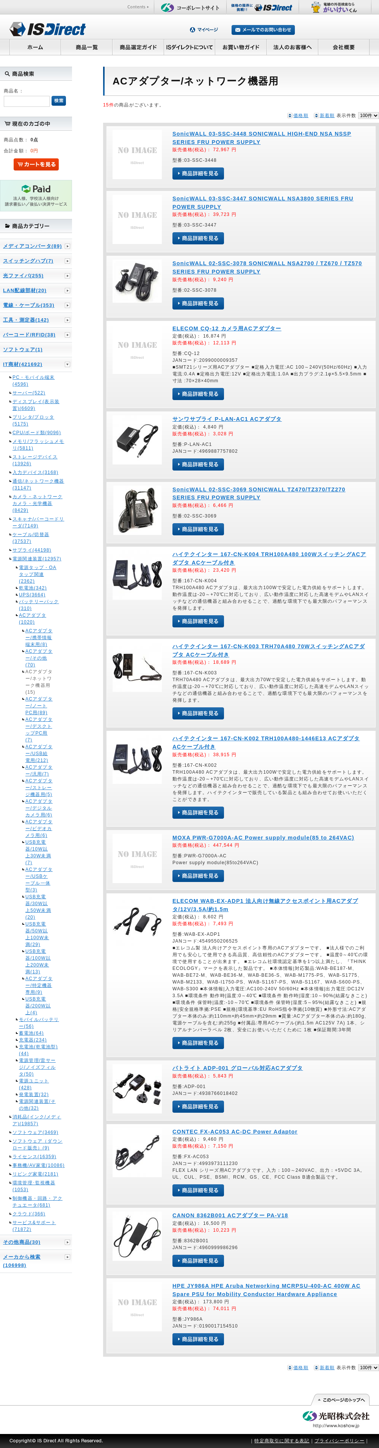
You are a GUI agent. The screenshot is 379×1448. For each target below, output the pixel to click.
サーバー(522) (29, 393)
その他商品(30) (22, 1242)
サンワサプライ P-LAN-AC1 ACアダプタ (227, 419)
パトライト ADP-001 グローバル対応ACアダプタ (237, 1068)
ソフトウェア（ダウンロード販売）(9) (38, 1144)
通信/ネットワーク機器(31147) (38, 484)
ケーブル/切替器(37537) (31, 538)
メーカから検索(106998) (22, 1261)
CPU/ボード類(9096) (37, 432)
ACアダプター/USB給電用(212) (39, 753)
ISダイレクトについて (189, 47)
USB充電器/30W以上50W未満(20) (38, 907)
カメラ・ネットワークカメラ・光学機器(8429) (38, 503)
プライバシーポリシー (340, 1440)
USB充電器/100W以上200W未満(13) (38, 961)
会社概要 (344, 47)
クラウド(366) (29, 1214)
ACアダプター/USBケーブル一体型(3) (39, 880)
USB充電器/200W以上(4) (38, 1005)
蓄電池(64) (31, 1033)
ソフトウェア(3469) (35, 1132)
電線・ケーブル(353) (29, 305)
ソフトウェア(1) (23, 349)
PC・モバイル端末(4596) (34, 381)
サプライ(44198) (32, 550)
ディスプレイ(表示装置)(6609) (36, 405)
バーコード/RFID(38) (29, 335)
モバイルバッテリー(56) (39, 1023)
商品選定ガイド (138, 47)
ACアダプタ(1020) (32, 619)
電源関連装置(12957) (37, 558)
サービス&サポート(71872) (34, 1226)
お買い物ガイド (241, 47)
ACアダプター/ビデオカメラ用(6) (39, 828)
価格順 (301, 115)
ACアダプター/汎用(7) (39, 771)
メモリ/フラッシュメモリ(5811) (38, 445)
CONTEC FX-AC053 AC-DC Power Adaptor (235, 1132)
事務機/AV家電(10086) (39, 1165)
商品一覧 (86, 47)
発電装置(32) (34, 1094)
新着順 (327, 115)
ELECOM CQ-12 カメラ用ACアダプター (227, 328)
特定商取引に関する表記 (281, 1440)
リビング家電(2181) (35, 1174)
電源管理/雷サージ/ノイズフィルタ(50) (37, 1067)
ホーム (35, 47)
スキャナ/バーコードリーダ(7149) (38, 522)
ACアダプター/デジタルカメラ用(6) (39, 808)
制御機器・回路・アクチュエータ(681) (38, 1202)
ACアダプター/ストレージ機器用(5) (39, 787)
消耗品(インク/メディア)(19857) (37, 1120)
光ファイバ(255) (23, 275)
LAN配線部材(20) (25, 290)
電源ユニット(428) (34, 1084)
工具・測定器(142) (26, 320)
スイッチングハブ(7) (28, 261)
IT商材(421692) (22, 364)
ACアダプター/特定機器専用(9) (39, 985)
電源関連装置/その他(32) (37, 1105)
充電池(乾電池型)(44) (38, 1050)
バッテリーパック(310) (39, 605)
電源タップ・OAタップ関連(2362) (37, 574)
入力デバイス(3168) (35, 472)
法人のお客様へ (292, 47)
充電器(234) (33, 1040)
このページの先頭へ (340, 1400)
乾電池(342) (33, 588)
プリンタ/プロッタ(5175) (33, 420)
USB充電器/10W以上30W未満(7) (38, 852)
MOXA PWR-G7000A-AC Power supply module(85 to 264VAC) (263, 838)
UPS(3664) (32, 594)
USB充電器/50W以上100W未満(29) (37, 934)
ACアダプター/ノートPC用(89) (39, 705)
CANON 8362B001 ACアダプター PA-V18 (230, 1215)
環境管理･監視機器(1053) (34, 1186)
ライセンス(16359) (34, 1156)
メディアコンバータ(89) (32, 246)
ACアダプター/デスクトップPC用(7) (39, 730)
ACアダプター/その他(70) (39, 658)
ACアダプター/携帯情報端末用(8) (39, 637)
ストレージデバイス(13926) (35, 460)
